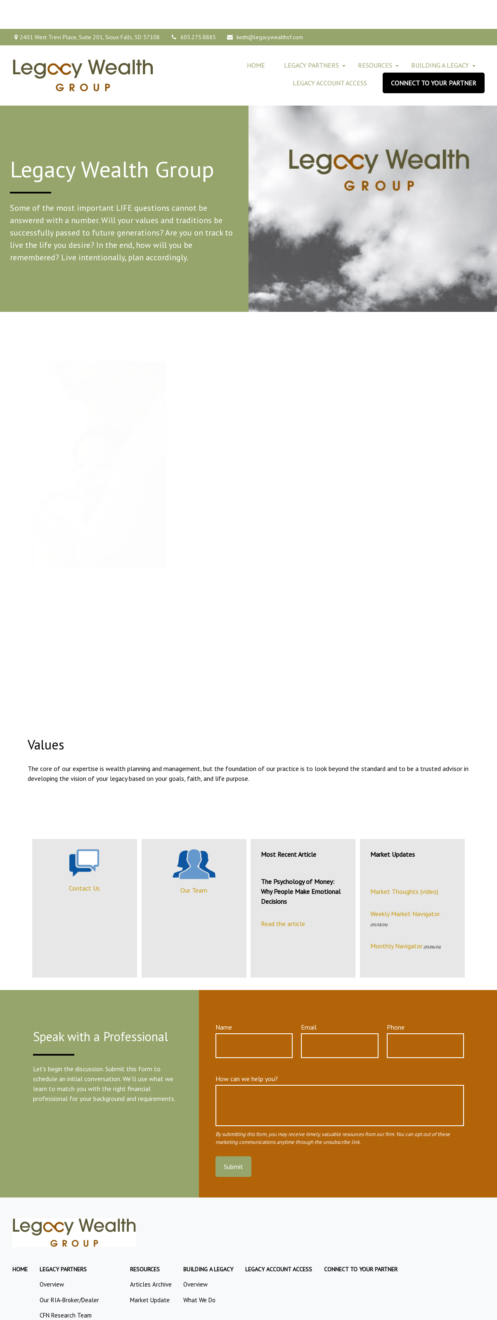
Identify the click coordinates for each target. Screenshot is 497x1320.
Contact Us (84, 859)
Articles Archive (151, 1255)
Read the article (283, 895)
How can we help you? (246, 1050)
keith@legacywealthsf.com (264, 8)
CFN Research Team (66, 1286)
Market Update (150, 1271)
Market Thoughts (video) (404, 862)
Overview (52, 1255)
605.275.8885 (193, 8)
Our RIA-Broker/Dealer (69, 1271)
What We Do (199, 1271)
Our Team (193, 861)
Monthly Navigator (396, 917)
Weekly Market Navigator (405, 885)
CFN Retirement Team (68, 1302)
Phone (396, 998)
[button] (256, 36)
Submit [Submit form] (233, 1138)
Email (309, 998)
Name (223, 998)
